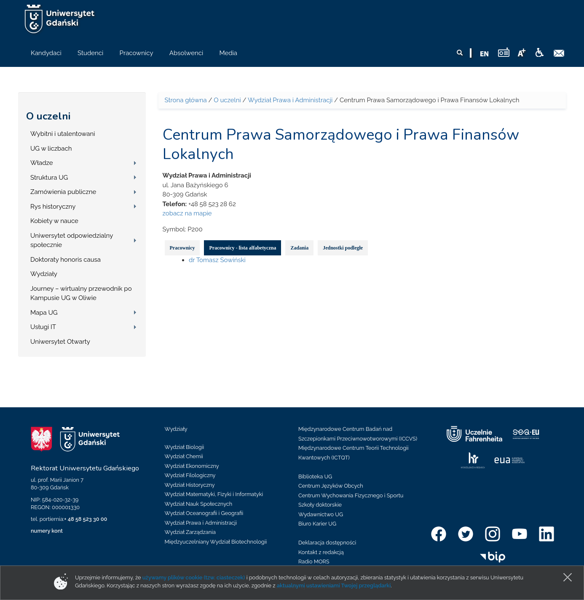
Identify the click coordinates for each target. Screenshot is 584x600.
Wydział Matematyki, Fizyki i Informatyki (214, 494)
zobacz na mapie (187, 213)
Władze (41, 163)
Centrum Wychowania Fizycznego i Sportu (350, 495)
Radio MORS (314, 561)
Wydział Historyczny (190, 485)
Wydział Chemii (184, 456)
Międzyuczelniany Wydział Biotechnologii (216, 542)
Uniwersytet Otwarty (60, 341)
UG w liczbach (51, 148)
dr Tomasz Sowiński (217, 260)
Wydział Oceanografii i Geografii (204, 513)
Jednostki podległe (343, 248)
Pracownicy (182, 248)
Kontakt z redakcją (321, 552)
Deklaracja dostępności (327, 542)
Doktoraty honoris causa (65, 259)
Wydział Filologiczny (190, 475)
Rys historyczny (52, 206)
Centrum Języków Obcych (330, 486)
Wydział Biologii (184, 447)
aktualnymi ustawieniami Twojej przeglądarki (334, 585)
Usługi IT (43, 327)
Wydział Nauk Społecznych (199, 504)
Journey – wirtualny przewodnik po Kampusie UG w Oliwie (81, 293)
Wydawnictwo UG (320, 514)
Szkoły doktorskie (320, 505)
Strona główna (186, 100)
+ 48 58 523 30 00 (85, 519)
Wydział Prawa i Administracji (290, 100)
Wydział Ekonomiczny (192, 466)
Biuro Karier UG (317, 523)
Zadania (299, 248)
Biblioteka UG (315, 476)
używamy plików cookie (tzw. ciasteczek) (193, 577)
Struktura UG (49, 177)
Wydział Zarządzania (190, 532)
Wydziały (43, 274)
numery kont (47, 531)
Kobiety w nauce (54, 221)
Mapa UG (44, 312)
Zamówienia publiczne (63, 192)
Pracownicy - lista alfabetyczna (242, 248)
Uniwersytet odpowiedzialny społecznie (71, 240)
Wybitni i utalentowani (62, 134)
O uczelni (48, 116)
